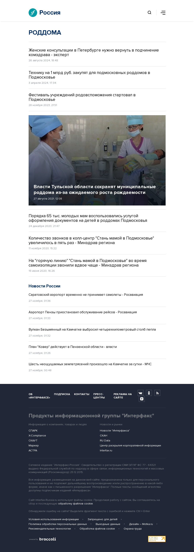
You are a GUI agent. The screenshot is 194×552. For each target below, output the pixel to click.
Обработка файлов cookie (97, 528)
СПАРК (33, 430)
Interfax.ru (106, 450)
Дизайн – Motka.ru (141, 524)
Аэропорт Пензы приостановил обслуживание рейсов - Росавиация (83, 312)
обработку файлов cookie (75, 503)
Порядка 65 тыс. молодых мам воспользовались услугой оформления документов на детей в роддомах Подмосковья (88, 218)
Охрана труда (133, 528)
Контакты (81, 394)
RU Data (105, 440)
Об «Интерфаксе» (39, 395)
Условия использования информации (54, 519)
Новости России (44, 286)
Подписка (62, 394)
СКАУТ (33, 440)
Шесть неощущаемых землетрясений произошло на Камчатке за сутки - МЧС (90, 364)
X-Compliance (37, 435)
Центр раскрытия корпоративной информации (130, 445)
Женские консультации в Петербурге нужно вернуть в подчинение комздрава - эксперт (94, 52)
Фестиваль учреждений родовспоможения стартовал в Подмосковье (82, 97)
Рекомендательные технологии (50, 528)
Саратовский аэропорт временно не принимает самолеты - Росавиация (86, 295)
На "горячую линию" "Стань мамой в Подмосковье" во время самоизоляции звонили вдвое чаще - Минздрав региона (88, 263)
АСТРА (33, 450)
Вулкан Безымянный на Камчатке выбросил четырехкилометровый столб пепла (92, 329)
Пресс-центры (99, 395)
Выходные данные (108, 524)
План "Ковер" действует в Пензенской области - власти (73, 347)
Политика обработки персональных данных (58, 524)
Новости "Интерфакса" (115, 430)
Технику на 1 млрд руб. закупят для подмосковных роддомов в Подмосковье (89, 75)
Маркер (34, 445)
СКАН (103, 435)
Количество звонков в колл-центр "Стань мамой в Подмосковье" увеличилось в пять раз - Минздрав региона (91, 240)
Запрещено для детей (102, 519)
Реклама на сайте (123, 395)
